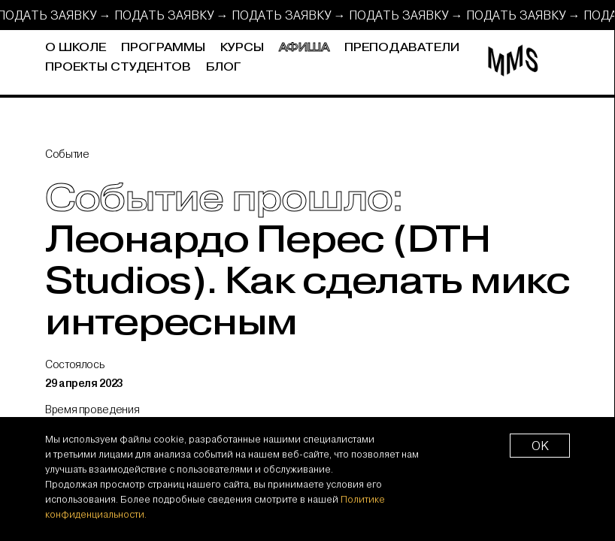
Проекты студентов (118, 67)
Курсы (242, 47)
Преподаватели (401, 47)
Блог (223, 67)
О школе (75, 47)
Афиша (304, 47)
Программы (163, 47)
